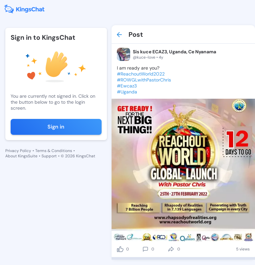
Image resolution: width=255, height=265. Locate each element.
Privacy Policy (18, 150)
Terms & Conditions (53, 150)
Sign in (55, 126)
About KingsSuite (21, 156)
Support (49, 156)
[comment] (145, 249)
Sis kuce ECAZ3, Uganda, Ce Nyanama (174, 52)
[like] (120, 249)
